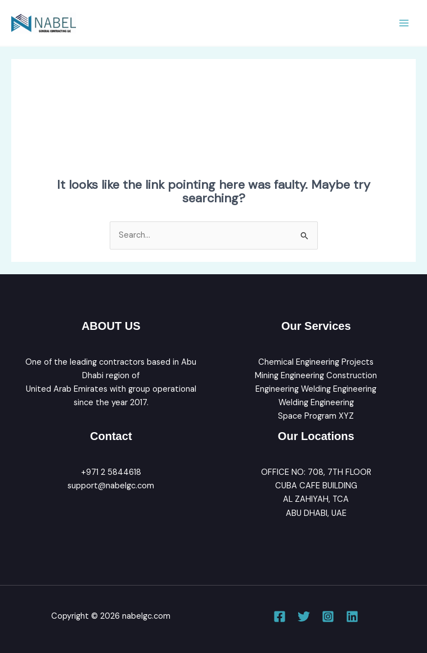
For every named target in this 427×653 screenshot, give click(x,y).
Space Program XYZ (316, 416)
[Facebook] (279, 616)
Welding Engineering (316, 402)
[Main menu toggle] (404, 23)
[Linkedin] (352, 616)
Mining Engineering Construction (316, 375)
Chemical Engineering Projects (316, 362)
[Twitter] (304, 616)
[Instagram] (328, 616)
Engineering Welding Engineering (315, 389)
